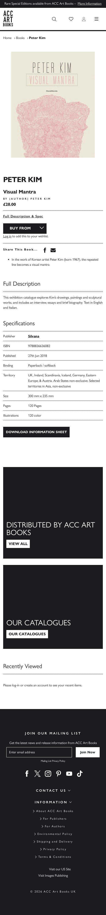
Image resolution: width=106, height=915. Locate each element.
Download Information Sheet (36, 432)
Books (20, 38)
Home (7, 38)
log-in (15, 685)
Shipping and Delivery (55, 841)
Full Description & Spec (23, 216)
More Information (90, 3)
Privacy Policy (54, 849)
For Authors (55, 826)
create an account (36, 685)
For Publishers (55, 818)
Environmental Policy (55, 834)
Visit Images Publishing (53, 875)
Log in (7, 236)
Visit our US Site (60, 869)
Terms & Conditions (54, 857)
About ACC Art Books (54, 811)
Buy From (20, 228)
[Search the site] (54, 19)
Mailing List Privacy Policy (53, 760)
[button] (71, 19)
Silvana (33, 336)
